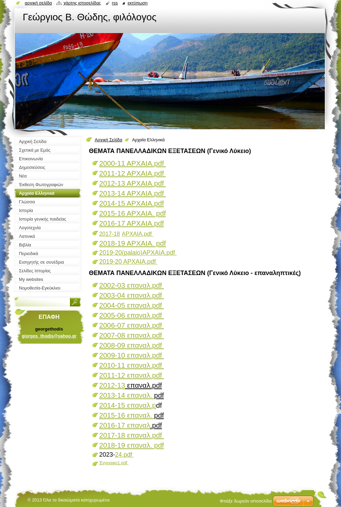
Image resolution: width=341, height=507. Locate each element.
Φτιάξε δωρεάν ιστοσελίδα (245, 501)
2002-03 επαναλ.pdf (131, 285)
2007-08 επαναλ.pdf (131, 335)
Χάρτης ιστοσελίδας (82, 3)
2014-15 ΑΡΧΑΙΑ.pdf (131, 203)
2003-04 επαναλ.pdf (131, 295)
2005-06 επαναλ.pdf (131, 315)
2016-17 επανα (124, 425)
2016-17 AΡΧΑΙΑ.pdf (131, 223)
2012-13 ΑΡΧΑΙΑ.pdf (132, 183)
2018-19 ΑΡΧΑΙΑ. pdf (132, 243)
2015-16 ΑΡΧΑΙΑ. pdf (132, 213)
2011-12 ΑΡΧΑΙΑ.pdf (132, 173)
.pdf (147, 234)
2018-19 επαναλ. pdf (131, 445)
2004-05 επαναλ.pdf (131, 305)
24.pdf (124, 454)
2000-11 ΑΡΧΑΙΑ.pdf (132, 163)
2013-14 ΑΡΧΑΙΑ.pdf (132, 193)
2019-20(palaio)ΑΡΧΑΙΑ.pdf (138, 252)
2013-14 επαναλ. (126, 395)
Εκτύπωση (137, 3)
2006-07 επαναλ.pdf (131, 325)
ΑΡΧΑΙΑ (132, 234)
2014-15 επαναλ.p (127, 405)
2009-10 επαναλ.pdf (131, 355)
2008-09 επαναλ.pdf (131, 345)
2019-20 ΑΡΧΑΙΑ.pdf (128, 261)
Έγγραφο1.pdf (113, 462)
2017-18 (109, 234)
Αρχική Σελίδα (108, 139)
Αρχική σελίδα (38, 3)
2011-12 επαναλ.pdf (131, 375)
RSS (115, 3)
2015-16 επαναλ (126, 415)
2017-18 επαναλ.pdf (131, 435)
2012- (112, 385)
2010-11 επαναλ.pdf (131, 365)
